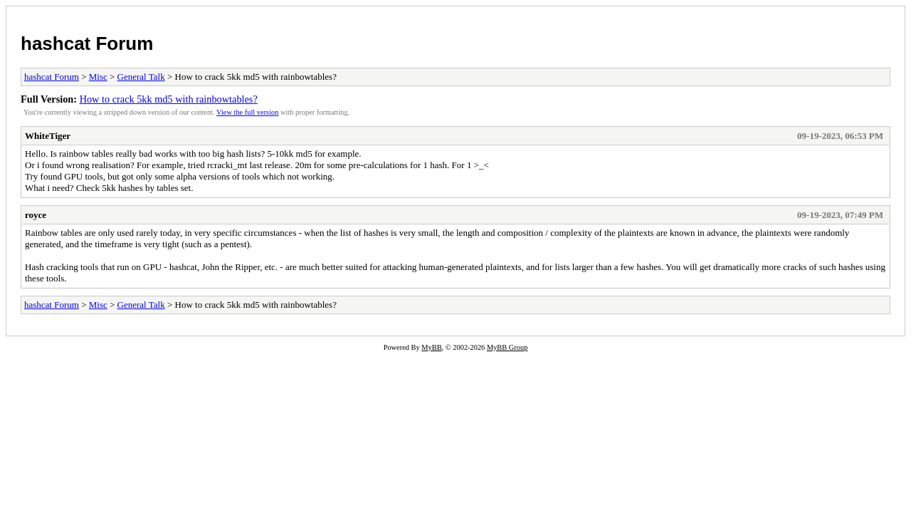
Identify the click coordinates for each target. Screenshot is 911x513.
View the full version (247, 112)
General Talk (141, 76)
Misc (98, 76)
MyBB (431, 347)
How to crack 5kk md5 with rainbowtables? (169, 99)
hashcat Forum (87, 43)
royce (35, 214)
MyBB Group (507, 347)
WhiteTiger (47, 135)
